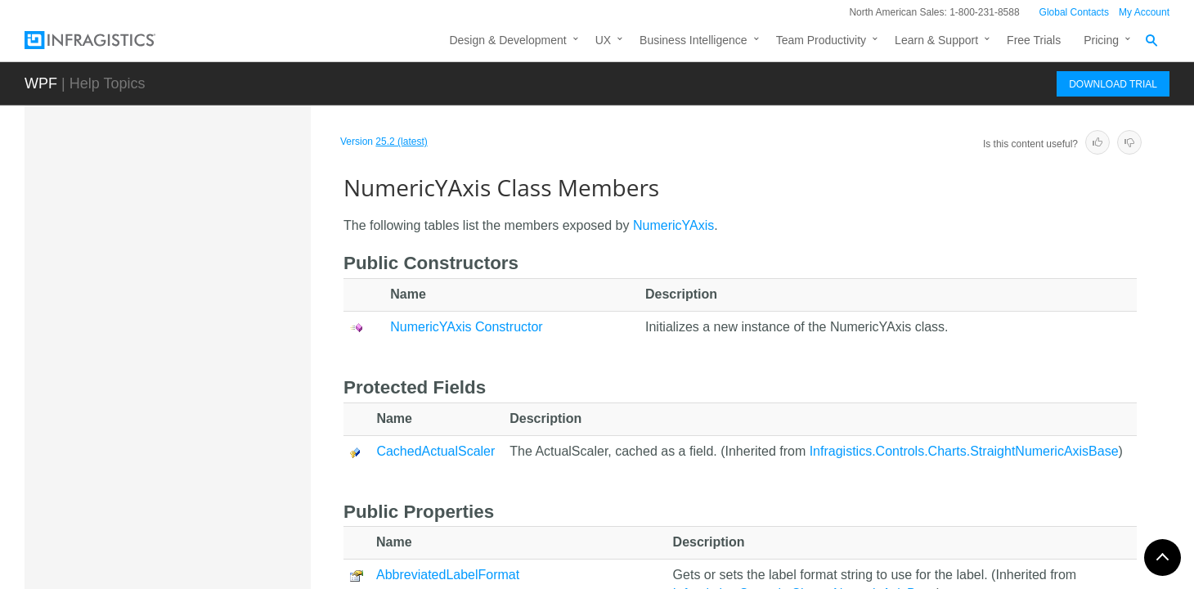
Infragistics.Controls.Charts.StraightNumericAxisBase (964, 451)
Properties (157, 485)
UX (603, 40)
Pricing (1101, 40)
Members (156, 400)
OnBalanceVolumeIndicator (185, 520)
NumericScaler (153, 287)
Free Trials (1034, 40)
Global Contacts (1074, 12)
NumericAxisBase (161, 230)
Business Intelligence (693, 40)
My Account (1144, 12)
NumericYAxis (154, 345)
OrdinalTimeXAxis (162, 548)
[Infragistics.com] (106, 40)
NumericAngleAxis (162, 202)
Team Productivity (821, 40)
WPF (41, 83)
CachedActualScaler (435, 451)
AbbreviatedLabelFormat (447, 575)
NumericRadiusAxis (166, 259)
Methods (153, 457)
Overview (154, 371)
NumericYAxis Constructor (197, 428)
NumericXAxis (152, 316)
